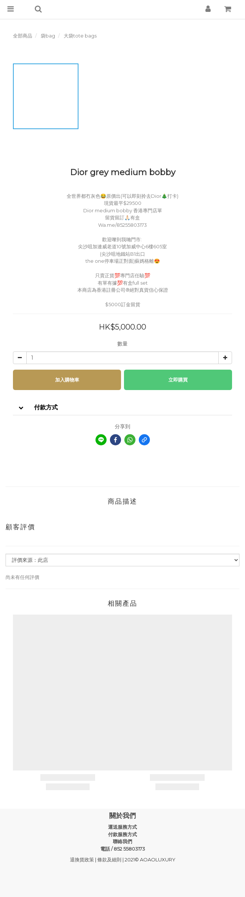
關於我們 (122, 816)
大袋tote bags (80, 36)
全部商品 (22, 36)
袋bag (48, 36)
